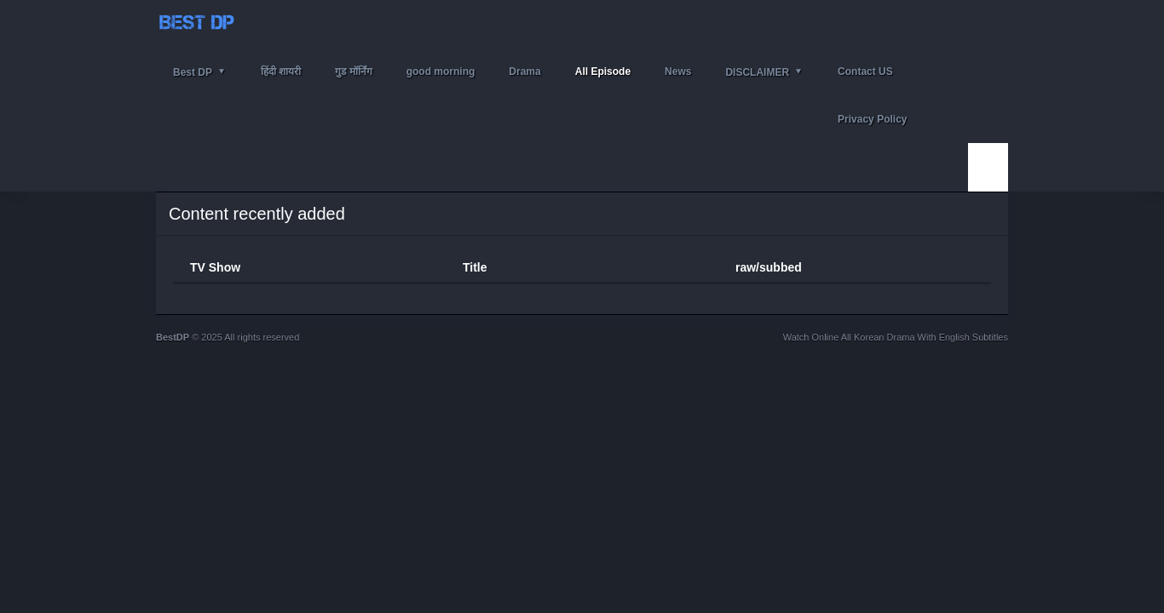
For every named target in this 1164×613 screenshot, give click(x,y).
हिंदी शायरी (281, 71)
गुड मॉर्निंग (353, 71)
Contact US (865, 71)
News (678, 71)
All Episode (603, 71)
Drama (524, 71)
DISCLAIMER (757, 72)
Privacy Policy (872, 119)
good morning (440, 71)
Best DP (192, 72)
